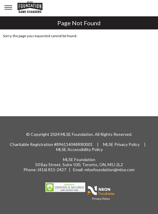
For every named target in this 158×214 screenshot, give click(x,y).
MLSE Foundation (79, 159)
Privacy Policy (127, 144)
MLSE (108, 144)
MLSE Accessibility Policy (79, 149)
